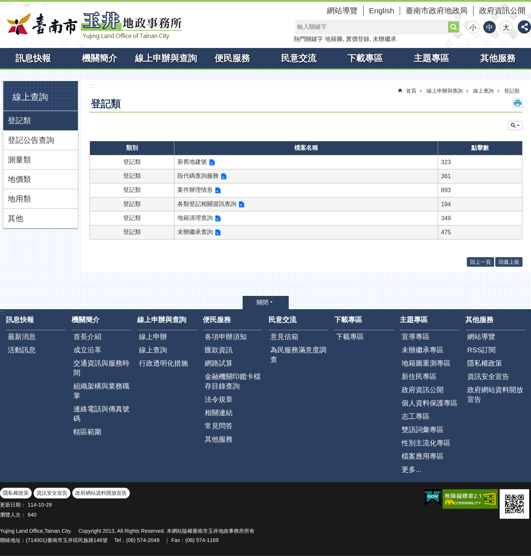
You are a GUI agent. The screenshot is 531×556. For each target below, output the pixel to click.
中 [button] (489, 27)
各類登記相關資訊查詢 (206, 204)
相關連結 (219, 413)
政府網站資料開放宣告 (495, 394)
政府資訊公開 (502, 10)
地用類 (19, 198)
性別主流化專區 (426, 443)
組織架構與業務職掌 (101, 391)
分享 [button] (524, 27)
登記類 (19, 120)
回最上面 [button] (509, 262)
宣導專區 (416, 337)
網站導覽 (342, 10)
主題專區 (431, 58)
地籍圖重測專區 (426, 363)
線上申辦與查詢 (166, 58)
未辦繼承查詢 (195, 232)
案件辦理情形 (195, 190)
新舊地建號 (192, 162)
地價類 (19, 179)
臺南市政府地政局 (437, 10)
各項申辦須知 (226, 337)
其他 (15, 218)
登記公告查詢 (31, 140)
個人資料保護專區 (430, 403)
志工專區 (416, 416)
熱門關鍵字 (308, 39)
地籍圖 (334, 39)
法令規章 (219, 399)
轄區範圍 (87, 432)
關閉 (262, 302)
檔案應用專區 (423, 456)
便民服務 (232, 58)
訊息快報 (33, 58)
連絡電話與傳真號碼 (101, 413)
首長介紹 (87, 337)
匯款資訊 (219, 350)
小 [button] (472, 27)
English (381, 10)
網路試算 (219, 363)
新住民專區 (419, 376)
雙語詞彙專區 (423, 430)
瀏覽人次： (13, 515)
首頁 (411, 91)
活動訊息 (22, 350)
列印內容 (518, 103)
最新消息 (22, 337)
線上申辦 (153, 337)
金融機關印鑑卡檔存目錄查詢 (233, 381)
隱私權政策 (484, 363)
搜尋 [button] (453, 26)
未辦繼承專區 (423, 350)
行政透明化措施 (163, 363)
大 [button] (506, 27)
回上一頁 (480, 262)
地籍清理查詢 (195, 218)
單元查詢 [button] (515, 125)
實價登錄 (357, 39)
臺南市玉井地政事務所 (92, 25)
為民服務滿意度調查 (298, 354)
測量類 (19, 159)
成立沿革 (87, 350)
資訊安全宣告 (488, 376)
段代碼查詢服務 (198, 176)
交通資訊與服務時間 (101, 368)
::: (2, 5)
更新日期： (13, 505)
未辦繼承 (384, 39)
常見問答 (219, 426)
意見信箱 (284, 337)
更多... (411, 469)
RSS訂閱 (481, 350)
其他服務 (498, 58)
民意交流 (298, 58)
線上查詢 (30, 97)
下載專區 (365, 58)
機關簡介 (99, 58)
